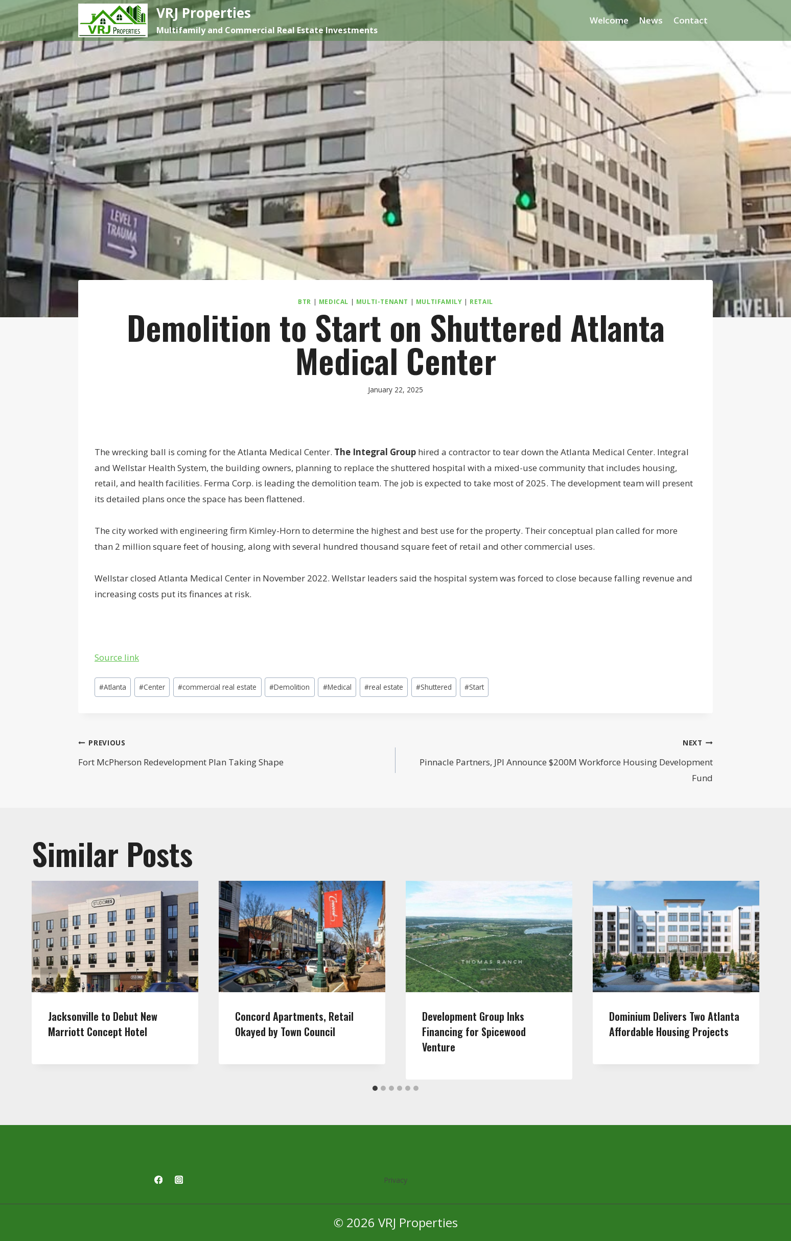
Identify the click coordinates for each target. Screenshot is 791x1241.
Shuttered (434, 687)
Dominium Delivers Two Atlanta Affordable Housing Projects (674, 1024)
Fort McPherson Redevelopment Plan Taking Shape (232, 751)
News (651, 20)
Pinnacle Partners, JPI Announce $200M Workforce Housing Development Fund (558, 759)
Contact (690, 20)
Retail (481, 301)
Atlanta (112, 687)
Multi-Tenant (382, 301)
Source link (117, 657)
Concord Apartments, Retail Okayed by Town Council (294, 1024)
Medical (333, 301)
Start (474, 687)
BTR (304, 301)
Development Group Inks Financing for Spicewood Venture (474, 1032)
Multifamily (439, 301)
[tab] (375, 1088)
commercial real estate (217, 687)
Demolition (289, 687)
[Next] (742, 980)
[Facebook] (158, 1180)
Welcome (609, 20)
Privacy (395, 1180)
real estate (383, 687)
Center (152, 687)
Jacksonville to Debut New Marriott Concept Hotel (102, 1024)
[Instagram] (179, 1180)
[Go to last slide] (49, 980)
